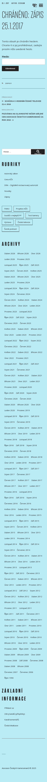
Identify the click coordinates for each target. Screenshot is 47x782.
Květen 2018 (10, 457)
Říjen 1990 (9, 678)
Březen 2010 (10, 643)
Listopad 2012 (10, 590)
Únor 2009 (35, 654)
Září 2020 (20, 393)
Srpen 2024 (9, 294)
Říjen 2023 (9, 317)
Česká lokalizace (11, 725)
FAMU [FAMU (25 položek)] (6, 208)
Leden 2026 (9, 259)
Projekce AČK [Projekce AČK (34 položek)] (22, 208)
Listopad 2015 (10, 521)
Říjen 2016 (9, 497)
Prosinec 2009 (10, 649)
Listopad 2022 (10, 340)
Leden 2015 (9, 538)
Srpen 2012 (35, 590)
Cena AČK (8, 179)
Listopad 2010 (10, 631)
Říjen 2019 (23, 416)
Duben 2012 (36, 596)
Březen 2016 (36, 509)
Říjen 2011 (9, 614)
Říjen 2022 (23, 340)
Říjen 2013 (9, 573)
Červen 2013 (10, 579)
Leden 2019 (35, 433)
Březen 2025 (23, 276)
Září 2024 (35, 288)
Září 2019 (35, 416)
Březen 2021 (10, 381)
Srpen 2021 (9, 369)
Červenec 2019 (23, 422)
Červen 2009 (36, 649)
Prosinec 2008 (10, 660)
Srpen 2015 (9, 526)
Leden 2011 (21, 625)
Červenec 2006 (26, 672)
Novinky (7, 191)
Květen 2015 (36, 526)
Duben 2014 (36, 555)
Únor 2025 (35, 276)
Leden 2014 (35, 561)
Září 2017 (35, 468)
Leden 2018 (21, 462)
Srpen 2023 (32, 317)
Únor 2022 (9, 358)
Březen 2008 (23, 666)
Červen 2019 (10, 428)
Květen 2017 (23, 480)
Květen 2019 (23, 428)
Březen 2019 (10, 433)
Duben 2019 (36, 428)
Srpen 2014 (9, 550)
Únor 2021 (22, 381)
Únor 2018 (9, 462)
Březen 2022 (36, 352)
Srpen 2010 (9, 637)
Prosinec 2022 (35, 335)
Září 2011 (20, 614)
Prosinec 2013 (10, 567)
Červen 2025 (22, 271)
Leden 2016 (21, 515)
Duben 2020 (9, 404)
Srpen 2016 (32, 497)
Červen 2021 (10, 375)
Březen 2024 (10, 305)
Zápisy (8, 83)
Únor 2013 (9, 585)
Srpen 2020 (32, 393)
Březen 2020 (23, 404)
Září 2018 (20, 445)
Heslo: (23, 60)
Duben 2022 (23, 352)
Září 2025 (35, 265)
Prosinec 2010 (35, 625)
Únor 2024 (22, 305)
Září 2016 (20, 497)
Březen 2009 (23, 654)
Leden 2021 (35, 381)
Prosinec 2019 (23, 410)
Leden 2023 (21, 335)
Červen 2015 (22, 526)
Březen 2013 (36, 579)
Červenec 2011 (33, 614)
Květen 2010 (36, 637)
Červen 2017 (10, 480)
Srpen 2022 (36, 340)
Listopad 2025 (10, 265)
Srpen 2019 (9, 422)
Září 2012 (23, 590)
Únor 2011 (9, 625)
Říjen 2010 (23, 631)
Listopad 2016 (25, 492)
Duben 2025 (9, 276)
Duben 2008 (9, 666)
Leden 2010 (35, 643)
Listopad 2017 (10, 468)
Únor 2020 (35, 404)
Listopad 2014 (10, 544)
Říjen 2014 (23, 544)
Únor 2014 (22, 561)
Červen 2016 (25, 503)
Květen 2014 (23, 555)
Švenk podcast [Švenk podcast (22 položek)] (10, 229)
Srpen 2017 (9, 474)
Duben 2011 (23, 619)
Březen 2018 (36, 457)
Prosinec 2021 (22, 358)
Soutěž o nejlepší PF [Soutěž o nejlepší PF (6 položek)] (12, 215)
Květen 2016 (10, 509)
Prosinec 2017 (35, 462)
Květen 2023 (10, 329)
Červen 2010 (22, 637)
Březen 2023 (36, 329)
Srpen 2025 (9, 271)
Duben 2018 (23, 457)
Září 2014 (35, 544)
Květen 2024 (23, 300)
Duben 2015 (9, 532)
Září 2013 (20, 573)
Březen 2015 (23, 532)
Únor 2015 (35, 532)
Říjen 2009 (23, 649)
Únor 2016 (9, 515)
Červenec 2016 (11, 503)
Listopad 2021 (10, 364)
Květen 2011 (10, 619)
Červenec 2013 (33, 573)
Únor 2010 (22, 643)
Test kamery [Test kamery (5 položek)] (33, 215)
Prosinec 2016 (10, 492)
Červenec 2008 (36, 660)
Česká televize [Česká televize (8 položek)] (24, 222)
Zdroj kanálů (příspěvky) (14, 714)
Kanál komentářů (11, 719)
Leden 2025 (9, 282)
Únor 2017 (22, 486)
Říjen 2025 (23, 265)
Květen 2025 (36, 271)
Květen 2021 (23, 375)
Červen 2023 (25, 323)
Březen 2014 (10, 561)
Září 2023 (20, 317)
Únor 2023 (9, 335)
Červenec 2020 (11, 398)
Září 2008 (23, 660)
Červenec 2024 (23, 294)
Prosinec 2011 (10, 608)
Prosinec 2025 (23, 259)
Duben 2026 (9, 253)
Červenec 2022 (11, 346)
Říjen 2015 (23, 521)
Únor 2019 (22, 433)
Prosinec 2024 (23, 282)
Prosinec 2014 (23, 538)
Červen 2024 (10, 300)
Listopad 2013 (25, 567)
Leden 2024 (35, 305)
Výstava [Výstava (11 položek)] (7, 222)
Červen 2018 (25, 451)
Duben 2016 (23, 509)
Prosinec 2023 (10, 311)
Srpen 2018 (32, 445)
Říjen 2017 (23, 468)
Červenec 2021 (23, 369)
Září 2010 (35, 631)
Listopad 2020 (25, 387)
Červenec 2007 (11, 672)
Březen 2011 (36, 619)
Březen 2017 (10, 486)
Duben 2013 (23, 579)
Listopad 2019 (10, 416)
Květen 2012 (23, 596)
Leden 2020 (9, 410)
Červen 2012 (10, 596)
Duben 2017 (36, 480)
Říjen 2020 (9, 393)
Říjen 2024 (23, 288)
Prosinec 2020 (10, 387)
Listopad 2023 (25, 311)
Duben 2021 (36, 375)
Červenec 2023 (11, 323)
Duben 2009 (9, 654)
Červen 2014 (10, 555)
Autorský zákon (11, 173)
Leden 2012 (35, 602)
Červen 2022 (25, 346)
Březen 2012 (10, 602)
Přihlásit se (9, 708)
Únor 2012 (22, 602)
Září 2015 (35, 521)
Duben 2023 (23, 329)
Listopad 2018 (25, 439)
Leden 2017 (35, 486)
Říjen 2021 (23, 364)
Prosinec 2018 (10, 439)
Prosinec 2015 (35, 515)
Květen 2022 (10, 352)
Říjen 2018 (9, 445)
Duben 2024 (36, 300)
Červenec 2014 (23, 550)
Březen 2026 (23, 253)
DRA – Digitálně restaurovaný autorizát (21, 185)
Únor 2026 (35, 253)
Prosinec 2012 (35, 585)
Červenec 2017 (23, 474)
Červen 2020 (25, 398)
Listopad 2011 (25, 608)
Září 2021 (35, 364)
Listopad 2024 (10, 288)
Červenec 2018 (11, 451)
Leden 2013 (21, 585)
